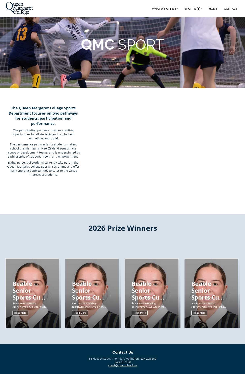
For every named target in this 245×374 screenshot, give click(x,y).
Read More (20, 312)
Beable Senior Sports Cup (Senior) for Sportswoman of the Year (31, 290)
